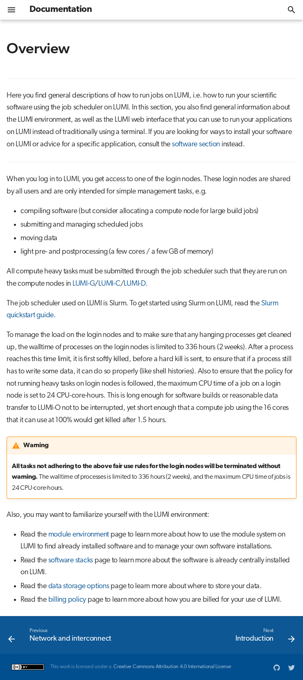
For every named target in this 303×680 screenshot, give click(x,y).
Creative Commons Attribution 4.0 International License (172, 666)
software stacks (70, 560)
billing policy (67, 600)
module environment (78, 535)
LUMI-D (134, 284)
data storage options (78, 586)
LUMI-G (83, 284)
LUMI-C (109, 284)
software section (196, 144)
